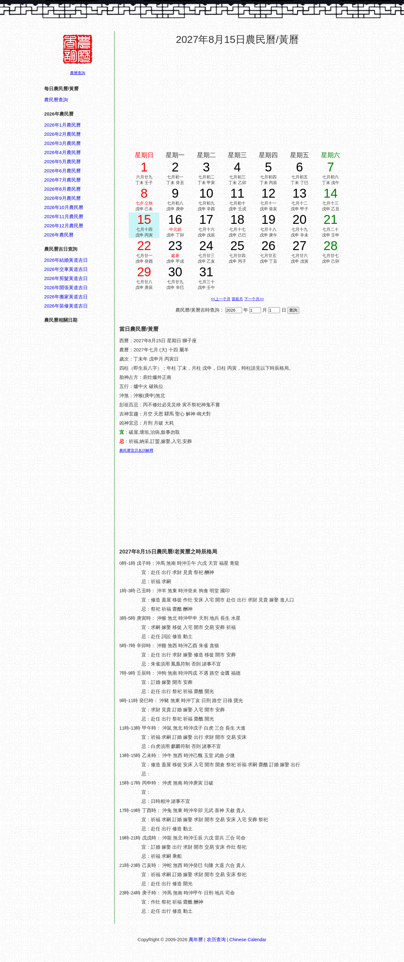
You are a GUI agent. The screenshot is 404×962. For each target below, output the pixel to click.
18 (237, 219)
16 (175, 219)
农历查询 (216, 939)
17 (206, 219)
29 (144, 272)
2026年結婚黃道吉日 (66, 260)
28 (331, 246)
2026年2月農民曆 (62, 134)
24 (206, 246)
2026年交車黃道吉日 (66, 269)
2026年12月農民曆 (63, 225)
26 (268, 246)
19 (268, 219)
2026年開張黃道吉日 (66, 287)
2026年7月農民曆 (62, 179)
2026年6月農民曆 (62, 170)
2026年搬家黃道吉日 (66, 296)
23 (175, 246)
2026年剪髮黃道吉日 (66, 278)
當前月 (237, 299)
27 (300, 246)
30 (175, 272)
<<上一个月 (220, 299)
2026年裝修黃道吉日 (66, 305)
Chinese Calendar (247, 939)
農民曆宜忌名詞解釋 (136, 450)
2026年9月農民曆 (62, 198)
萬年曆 (196, 939)
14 (331, 193)
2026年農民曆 (59, 234)
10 (206, 193)
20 (300, 219)
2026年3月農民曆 (62, 143)
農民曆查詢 (56, 99)
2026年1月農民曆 (62, 125)
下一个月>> (254, 299)
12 (268, 193)
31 (206, 272)
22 (144, 246)
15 (144, 219)
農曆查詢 (77, 73)
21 (331, 219)
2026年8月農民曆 (62, 189)
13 (300, 193)
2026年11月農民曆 (63, 216)
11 (237, 193)
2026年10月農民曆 (63, 207)
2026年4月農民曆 (62, 152)
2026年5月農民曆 (62, 161)
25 (237, 246)
